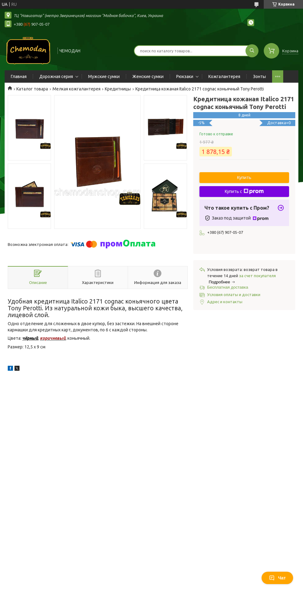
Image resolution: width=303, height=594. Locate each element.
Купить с (244, 191)
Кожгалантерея (224, 76)
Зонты (259, 76)
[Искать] (251, 50)
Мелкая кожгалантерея (76, 88)
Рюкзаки (184, 76)
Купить (244, 177)
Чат (277, 578)
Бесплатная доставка (227, 287)
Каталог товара (32, 88)
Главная (19, 76)
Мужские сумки (104, 76)
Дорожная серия (56, 76)
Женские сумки (148, 76)
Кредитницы (118, 88)
